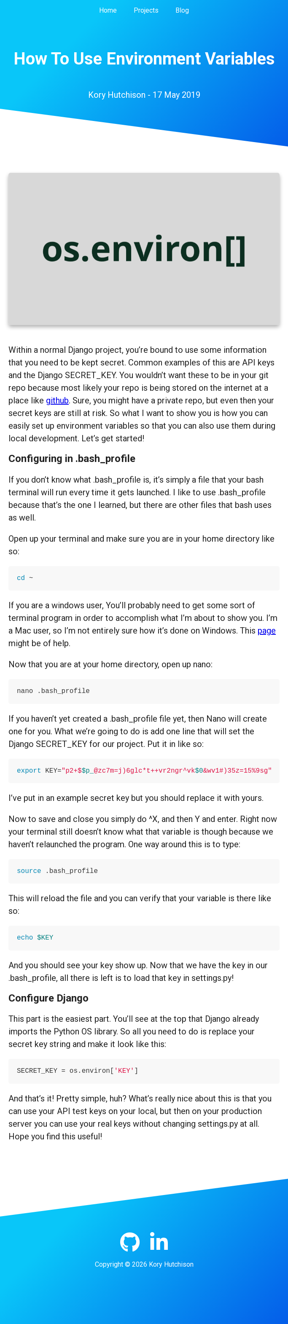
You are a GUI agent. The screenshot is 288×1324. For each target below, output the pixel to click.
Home (108, 10)
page (267, 631)
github (57, 400)
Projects (146, 10)
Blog (182, 10)
